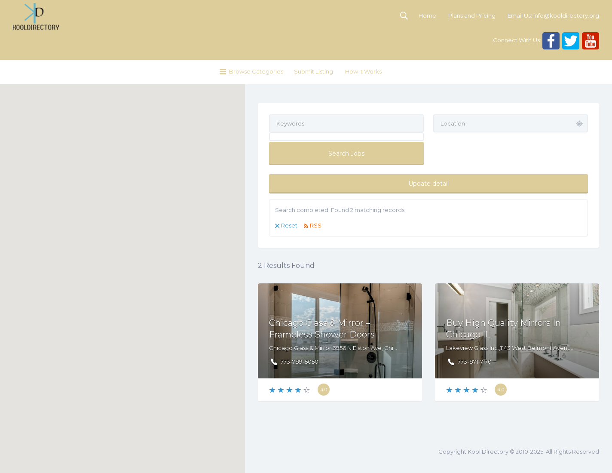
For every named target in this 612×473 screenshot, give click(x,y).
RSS (315, 225)
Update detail (428, 183)
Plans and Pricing (472, 15)
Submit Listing (313, 71)
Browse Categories (256, 71)
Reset (289, 225)
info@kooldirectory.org (566, 15)
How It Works (363, 71)
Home (427, 15)
